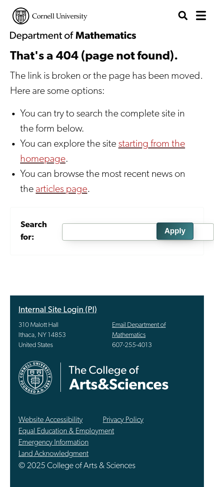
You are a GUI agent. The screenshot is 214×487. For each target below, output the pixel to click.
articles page (61, 189)
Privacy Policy (123, 420)
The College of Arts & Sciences (119, 377)
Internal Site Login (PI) (57, 310)
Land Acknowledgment (53, 454)
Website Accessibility (50, 420)
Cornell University (50, 16)
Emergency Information (53, 443)
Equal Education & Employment (66, 431)
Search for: (34, 231)
